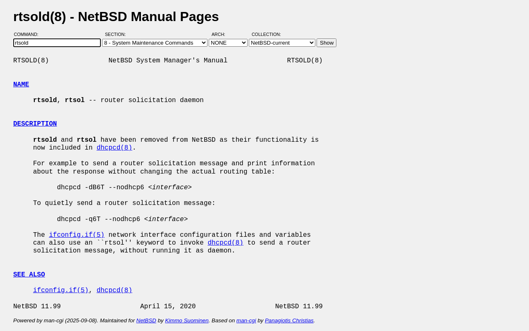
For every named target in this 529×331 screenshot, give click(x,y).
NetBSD (146, 320)
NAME (21, 84)
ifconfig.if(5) (76, 235)
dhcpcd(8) (114, 147)
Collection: (266, 34)
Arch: (222, 34)
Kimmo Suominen (186, 320)
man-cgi (246, 320)
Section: (117, 34)
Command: (28, 34)
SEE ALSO (29, 274)
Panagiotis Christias (289, 320)
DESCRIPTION (35, 124)
